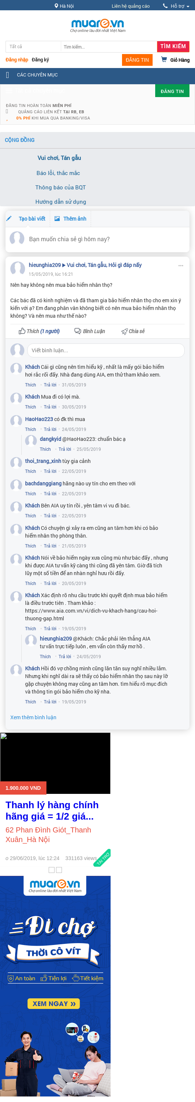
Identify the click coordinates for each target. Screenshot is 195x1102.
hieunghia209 (45, 264)
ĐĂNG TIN (137, 59)
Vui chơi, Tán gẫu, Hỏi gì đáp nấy (104, 264)
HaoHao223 (39, 419)
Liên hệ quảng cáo (131, 6)
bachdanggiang (43, 483)
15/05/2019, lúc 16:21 (51, 274)
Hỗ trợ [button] (176, 6)
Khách (32, 366)
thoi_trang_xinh (43, 460)
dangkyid (50, 438)
